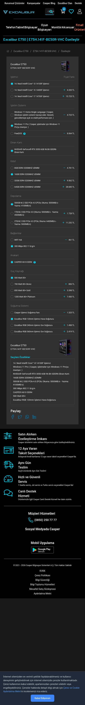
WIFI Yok (17, 239)
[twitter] (38, 535)
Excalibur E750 (21, 51)
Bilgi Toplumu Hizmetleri (42, 584)
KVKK (42, 571)
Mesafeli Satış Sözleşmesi (42, 589)
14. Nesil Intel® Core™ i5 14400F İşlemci (31, 90)
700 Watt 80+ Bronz (22, 284)
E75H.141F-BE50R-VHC (45, 51)
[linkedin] (43, 535)
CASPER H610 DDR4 (24, 262)
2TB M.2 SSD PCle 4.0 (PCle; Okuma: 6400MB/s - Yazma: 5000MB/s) (34, 222)
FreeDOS (19, 133)
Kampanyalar (33, 3)
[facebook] (27, 535)
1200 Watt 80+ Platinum (24, 296)
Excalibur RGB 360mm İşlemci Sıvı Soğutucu (32, 331)
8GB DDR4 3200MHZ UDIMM (26, 168)
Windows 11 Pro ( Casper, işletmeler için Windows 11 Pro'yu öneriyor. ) (35, 125)
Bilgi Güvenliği (42, 580)
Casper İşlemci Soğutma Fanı (26, 312)
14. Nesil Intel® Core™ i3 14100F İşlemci (31, 83)
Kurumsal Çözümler (14, 3)
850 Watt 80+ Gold (21, 290)
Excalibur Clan (65, 3)
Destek (78, 3)
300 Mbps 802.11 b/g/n (23, 246)
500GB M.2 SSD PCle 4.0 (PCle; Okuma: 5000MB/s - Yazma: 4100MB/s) (35, 204)
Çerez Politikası (42, 575)
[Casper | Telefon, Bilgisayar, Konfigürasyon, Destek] (18, 12)
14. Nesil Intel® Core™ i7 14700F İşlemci (31, 96)
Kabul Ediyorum (42, 698)
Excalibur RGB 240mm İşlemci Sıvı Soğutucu (32, 325)
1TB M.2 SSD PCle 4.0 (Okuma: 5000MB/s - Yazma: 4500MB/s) (34, 213)
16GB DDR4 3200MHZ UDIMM (26, 174)
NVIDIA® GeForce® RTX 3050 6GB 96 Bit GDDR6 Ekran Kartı (33, 150)
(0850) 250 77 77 (42, 520)
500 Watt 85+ (19, 277)
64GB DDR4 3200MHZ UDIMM (26, 186)
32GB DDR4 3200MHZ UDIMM (26, 180)
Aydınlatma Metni (42, 593)
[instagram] (33, 535)
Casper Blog (49, 3)
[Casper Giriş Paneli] (80, 11)
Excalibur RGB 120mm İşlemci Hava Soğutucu (33, 319)
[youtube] (49, 535)
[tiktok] (54, 535)
